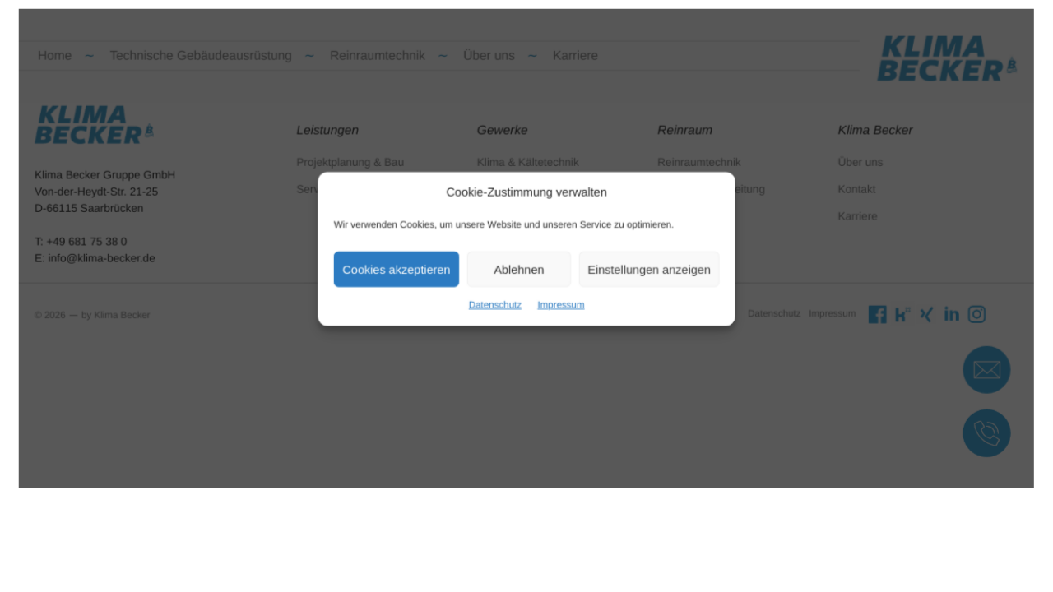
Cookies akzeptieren (408, 267)
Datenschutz (498, 299)
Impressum (557, 299)
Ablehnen (520, 267)
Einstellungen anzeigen (638, 267)
